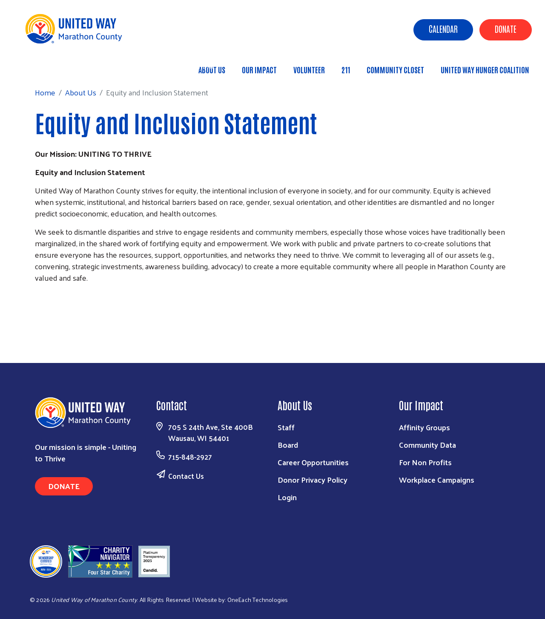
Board (288, 444)
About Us (86, 65)
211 (345, 69)
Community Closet (395, 69)
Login (287, 497)
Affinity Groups (424, 427)
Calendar (443, 28)
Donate (505, 28)
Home (50, 65)
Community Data (427, 444)
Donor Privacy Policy (312, 479)
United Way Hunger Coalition (485, 69)
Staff (286, 427)
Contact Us (186, 475)
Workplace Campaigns (436, 479)
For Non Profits (425, 462)
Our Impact (259, 69)
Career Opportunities (313, 462)
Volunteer (309, 69)
